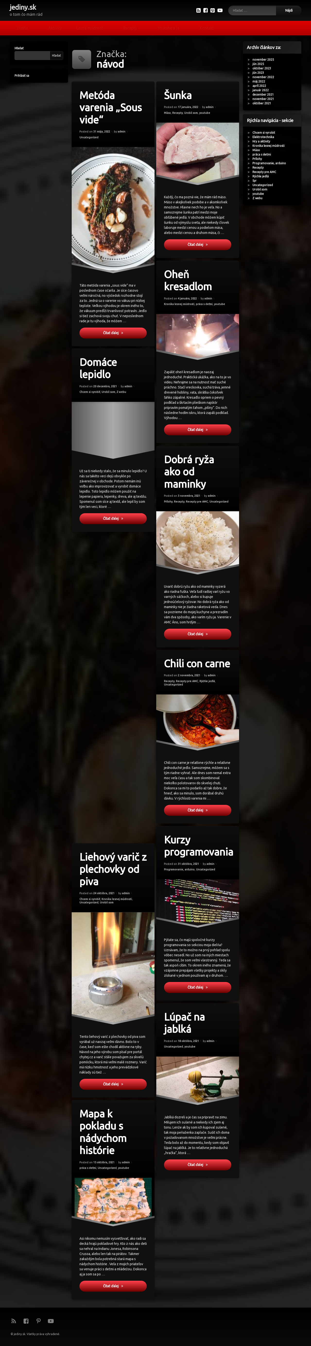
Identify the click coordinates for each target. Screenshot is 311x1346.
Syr (257, 180)
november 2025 (266, 59)
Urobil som (191, 113)
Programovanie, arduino (272, 163)
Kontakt (207, 26)
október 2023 (264, 68)
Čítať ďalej (125, 334)
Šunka (178, 96)
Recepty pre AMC (267, 171)
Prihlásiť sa (19, 75)
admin (121, 130)
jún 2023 (261, 72)
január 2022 (263, 90)
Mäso (168, 114)
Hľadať (16, 48)
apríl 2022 (262, 85)
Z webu (260, 198)
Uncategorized (90, 139)
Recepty (130, 26)
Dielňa (22, 26)
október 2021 (264, 103)
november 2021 (266, 98)
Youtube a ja (168, 26)
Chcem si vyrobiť (266, 132)
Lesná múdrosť (89, 26)
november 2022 (266, 77)
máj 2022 (261, 81)
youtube (204, 112)
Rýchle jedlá (263, 176)
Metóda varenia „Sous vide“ (112, 108)
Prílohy (260, 158)
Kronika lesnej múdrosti (271, 145)
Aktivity (55, 26)
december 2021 (265, 94)
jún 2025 (261, 64)
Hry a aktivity (264, 141)
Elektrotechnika (266, 137)
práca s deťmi (264, 154)
